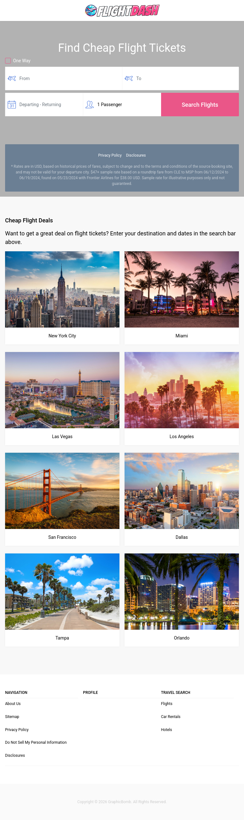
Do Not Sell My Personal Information (36, 742)
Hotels (166, 730)
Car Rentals (170, 717)
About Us (13, 703)
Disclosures (136, 155)
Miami (182, 335)
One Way (17, 61)
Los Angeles (182, 436)
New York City (62, 335)
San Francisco (62, 537)
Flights (167, 703)
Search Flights (200, 104)
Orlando (181, 637)
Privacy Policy (110, 155)
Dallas (182, 537)
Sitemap (12, 717)
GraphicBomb (119, 802)
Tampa (62, 637)
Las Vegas (62, 436)
